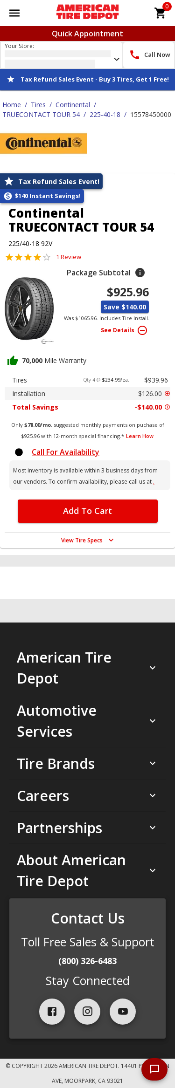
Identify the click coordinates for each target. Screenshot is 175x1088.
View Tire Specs (88, 540)
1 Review (68, 257)
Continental (73, 104)
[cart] (160, 13)
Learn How (140, 435)
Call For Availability (65, 452)
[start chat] (154, 1069)
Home (11, 104)
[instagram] (87, 1012)
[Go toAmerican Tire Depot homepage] (87, 13)
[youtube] (123, 1012)
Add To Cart (87, 510)
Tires (38, 104)
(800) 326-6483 (87, 960)
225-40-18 (105, 114)
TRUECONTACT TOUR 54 (41, 114)
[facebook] (52, 1012)
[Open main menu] (14, 13)
